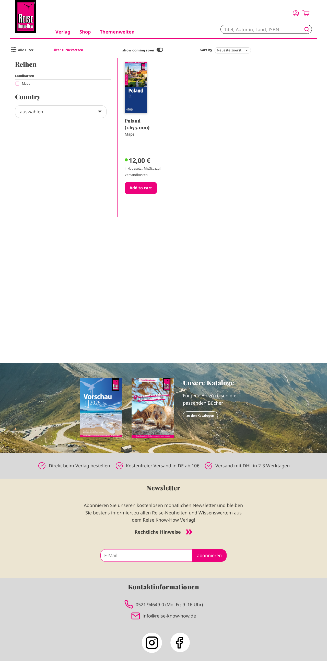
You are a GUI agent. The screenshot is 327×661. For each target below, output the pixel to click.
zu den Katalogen (200, 415)
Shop (85, 32)
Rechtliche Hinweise (163, 532)
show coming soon (138, 50)
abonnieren (209, 555)
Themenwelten (117, 32)
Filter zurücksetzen (67, 50)
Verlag (62, 32)
